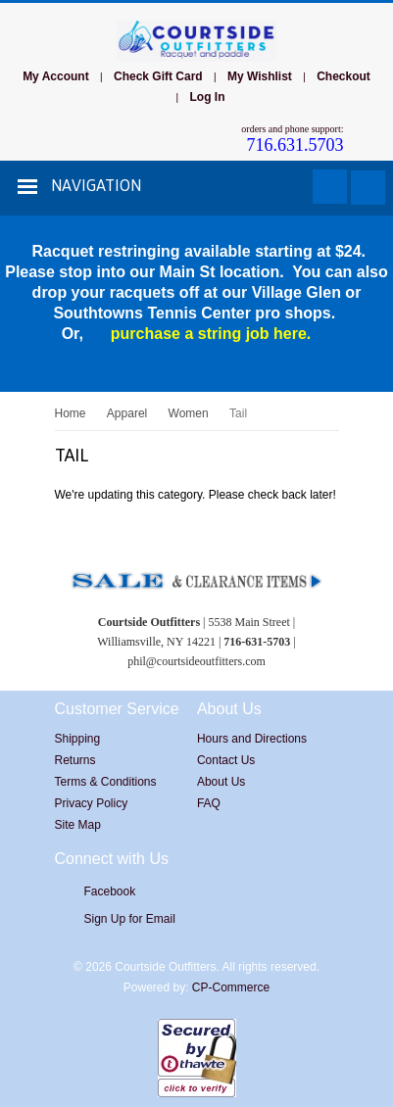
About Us (221, 782)
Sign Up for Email (129, 919)
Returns (75, 760)
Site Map (78, 825)
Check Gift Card (158, 76)
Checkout (343, 76)
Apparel (127, 413)
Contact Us (226, 760)
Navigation (96, 185)
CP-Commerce (231, 987)
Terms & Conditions (106, 782)
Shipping (78, 739)
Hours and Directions (252, 739)
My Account (56, 76)
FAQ (209, 803)
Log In (206, 97)
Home (70, 413)
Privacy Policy (91, 803)
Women (189, 413)
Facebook (110, 891)
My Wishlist (259, 76)
